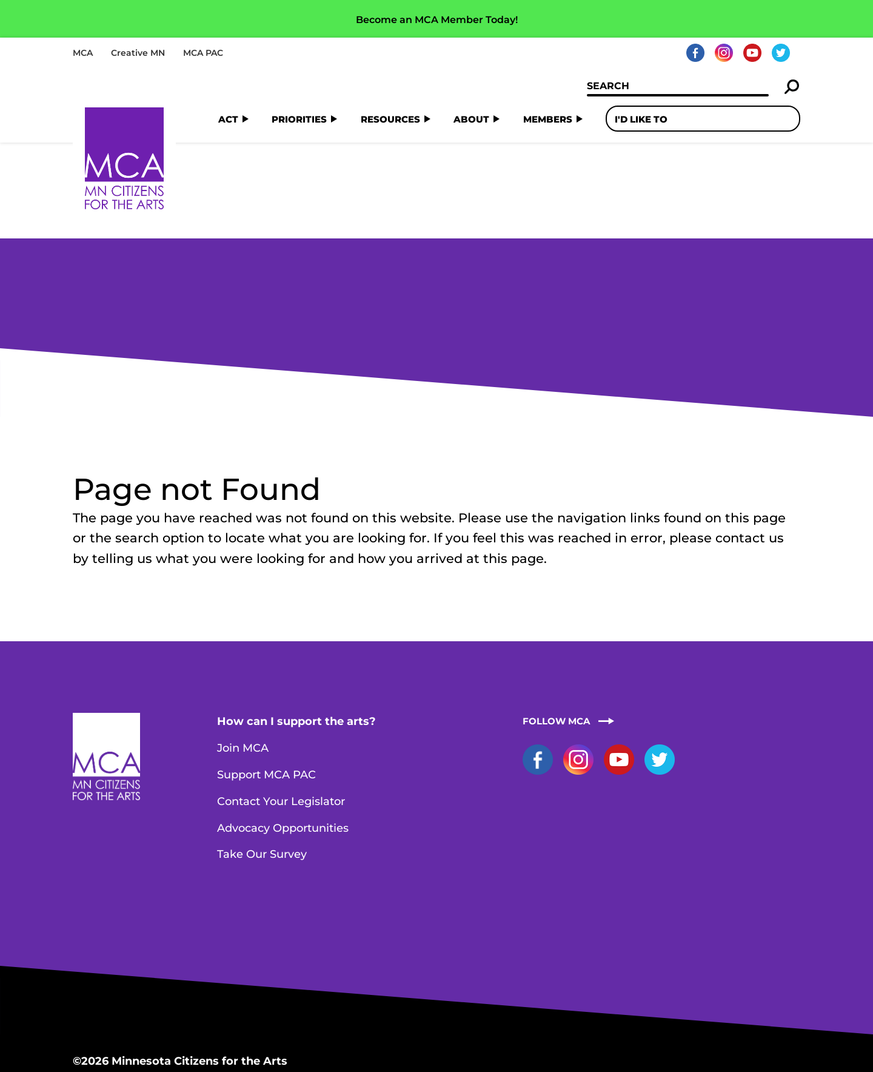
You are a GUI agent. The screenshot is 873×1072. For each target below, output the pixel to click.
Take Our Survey (262, 757)
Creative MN (138, 52)
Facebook (695, 53)
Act (228, 118)
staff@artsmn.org (221, 1008)
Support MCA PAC (266, 677)
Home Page (124, 158)
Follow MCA (556, 624)
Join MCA (243, 651)
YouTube (752, 53)
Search (792, 87)
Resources (390, 118)
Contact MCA (315, 1008)
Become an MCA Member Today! (437, 19)
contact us (749, 440)
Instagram (724, 53)
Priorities (299, 118)
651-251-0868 (128, 1008)
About (471, 118)
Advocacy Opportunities (283, 731)
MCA (83, 52)
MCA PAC (203, 52)
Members (547, 118)
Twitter (781, 53)
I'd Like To (641, 118)
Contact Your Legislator (281, 704)
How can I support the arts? (296, 624)
